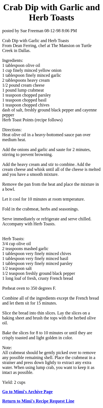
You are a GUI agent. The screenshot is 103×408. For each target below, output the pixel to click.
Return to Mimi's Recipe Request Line (38, 401)
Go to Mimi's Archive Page (27, 391)
